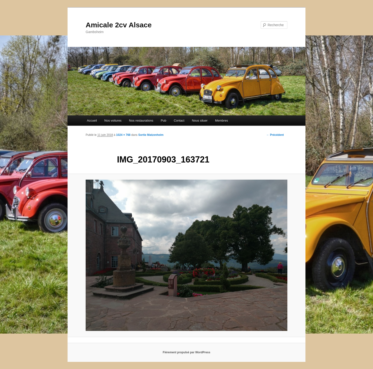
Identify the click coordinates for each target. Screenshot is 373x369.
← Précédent (275, 135)
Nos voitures (113, 120)
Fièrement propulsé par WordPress (186, 352)
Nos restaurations (141, 120)
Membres (221, 120)
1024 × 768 (123, 135)
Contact (179, 120)
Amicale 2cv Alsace (119, 25)
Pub (163, 120)
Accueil (92, 120)
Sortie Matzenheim (150, 135)
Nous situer (200, 120)
